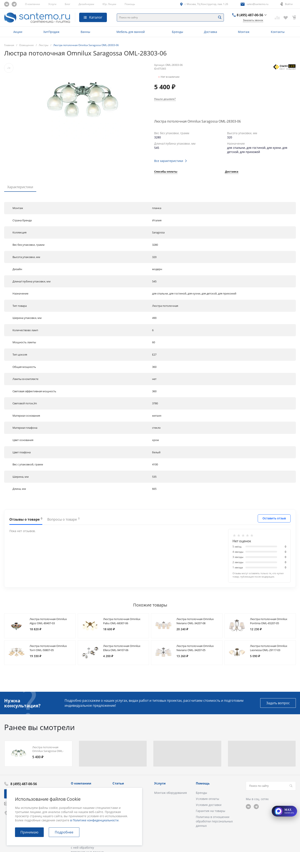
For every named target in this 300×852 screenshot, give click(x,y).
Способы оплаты (165, 171)
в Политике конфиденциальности (94, 820)
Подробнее (64, 832)
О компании (32, 4)
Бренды (201, 793)
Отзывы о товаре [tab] (25, 519)
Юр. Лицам (109, 4)
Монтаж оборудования (170, 793)
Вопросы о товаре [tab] (63, 519)
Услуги (52, 4)
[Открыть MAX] (284, 811)
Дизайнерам (86, 4)
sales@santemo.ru (257, 4)
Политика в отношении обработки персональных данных (214, 821)
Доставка (231, 171)
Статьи (118, 783)
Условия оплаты (207, 799)
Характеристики (20, 187)
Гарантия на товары (210, 811)
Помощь (130, 4)
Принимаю (29, 832)
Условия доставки (208, 805)
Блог (67, 4)
